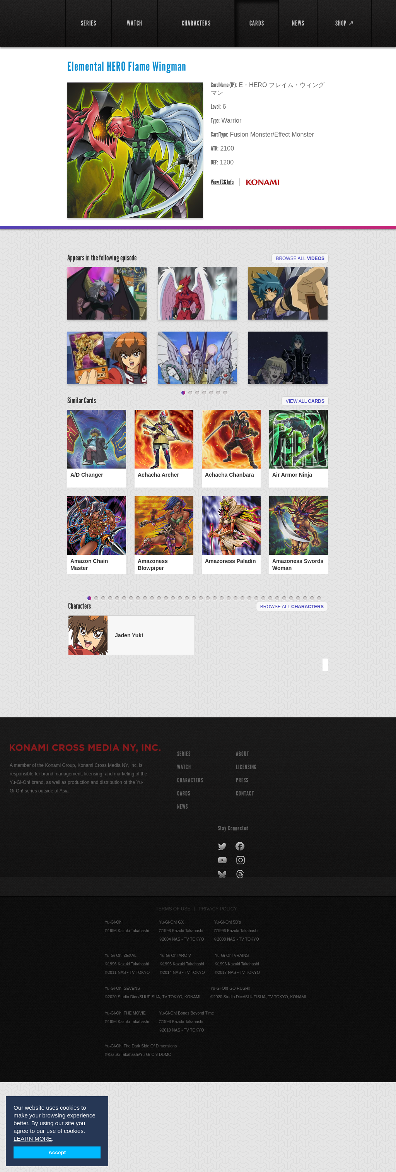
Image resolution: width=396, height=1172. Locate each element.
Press (242, 870)
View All (305, 491)
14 (180, 688)
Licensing (246, 857)
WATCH (184, 857)
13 (173, 688)
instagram (241, 950)
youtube (223, 950)
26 (263, 688)
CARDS (183, 883)
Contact (245, 883)
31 (298, 688)
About (242, 843)
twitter (222, 936)
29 (284, 688)
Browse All (300, 258)
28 (277, 688)
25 (256, 688)
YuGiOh (33, 23)
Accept (57, 1152)
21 (228, 688)
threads (241, 964)
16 (193, 688)
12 (166, 688)
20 (221, 688)
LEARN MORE (33, 1138)
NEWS (182, 896)
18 (207, 688)
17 (200, 688)
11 (159, 688)
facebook (240, 936)
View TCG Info (222, 182)
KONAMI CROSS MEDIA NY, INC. (85, 838)
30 (291, 688)
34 (319, 688)
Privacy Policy (218, 998)
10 (152, 688)
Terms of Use (173, 998)
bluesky (223, 964)
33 (312, 688)
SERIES (184, 843)
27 (270, 688)
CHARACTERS (190, 870)
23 (242, 688)
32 (305, 688)
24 (249, 688)
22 (235, 688)
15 (186, 688)
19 (214, 688)
